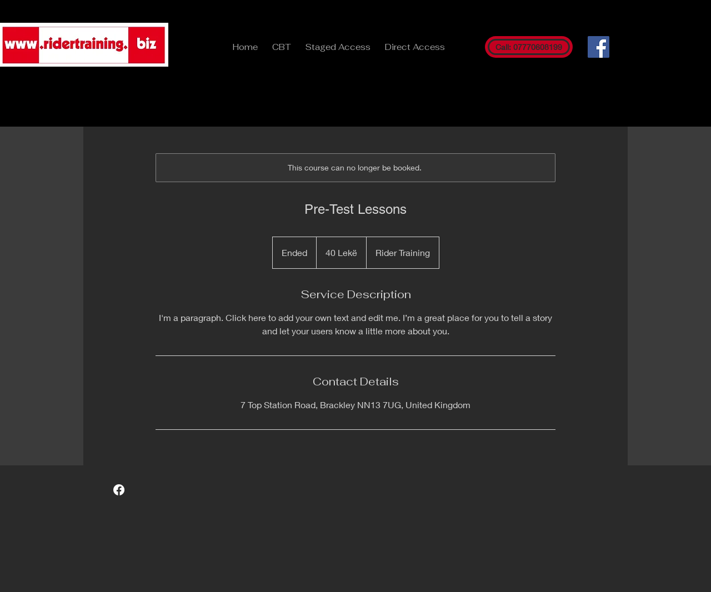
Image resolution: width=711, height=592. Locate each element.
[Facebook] (598, 47)
